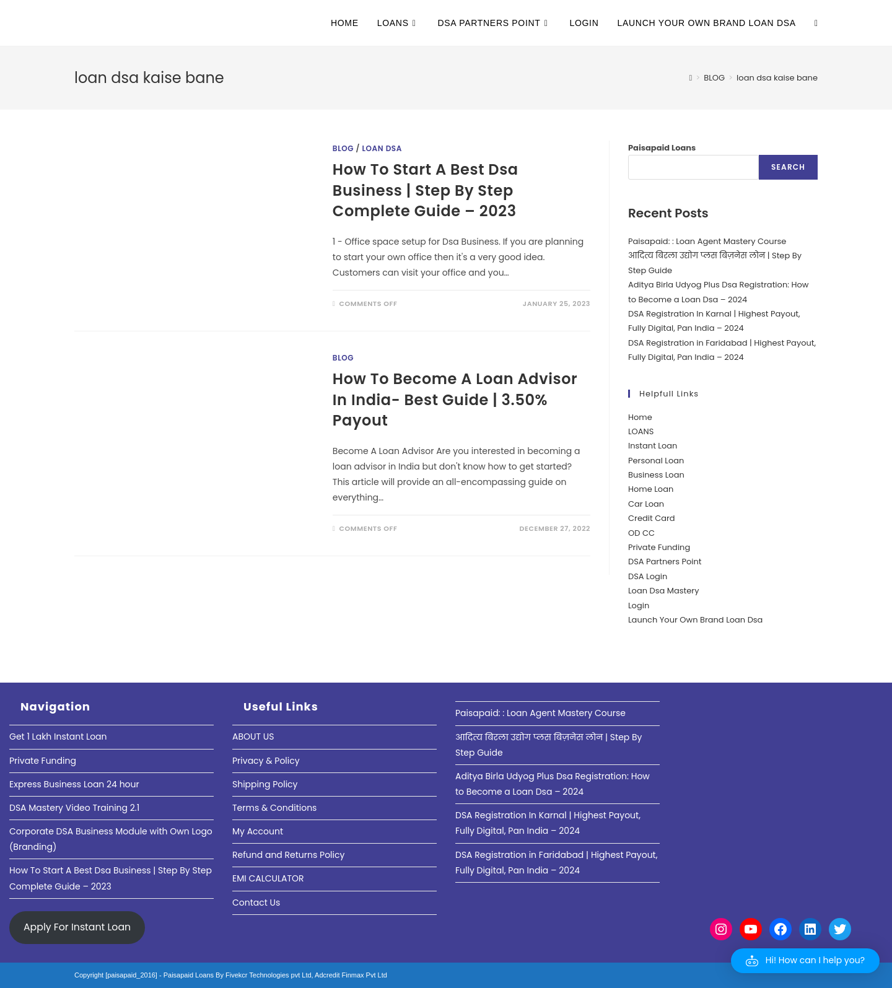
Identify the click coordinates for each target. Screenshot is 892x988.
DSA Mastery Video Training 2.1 (74, 808)
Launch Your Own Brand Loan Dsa (695, 620)
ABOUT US (253, 736)
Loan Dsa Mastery (663, 591)
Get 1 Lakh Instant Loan (58, 736)
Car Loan (646, 504)
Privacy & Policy (266, 760)
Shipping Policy (265, 784)
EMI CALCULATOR (268, 878)
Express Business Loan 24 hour (74, 784)
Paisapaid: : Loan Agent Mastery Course (707, 241)
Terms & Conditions (274, 808)
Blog (343, 148)
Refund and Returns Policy (288, 855)
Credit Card (651, 518)
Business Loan (656, 475)
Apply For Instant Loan (77, 927)
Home (640, 417)
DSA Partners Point (665, 561)
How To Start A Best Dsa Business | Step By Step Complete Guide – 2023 (425, 190)
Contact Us (256, 902)
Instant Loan (652, 446)
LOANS (641, 431)
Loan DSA (382, 148)
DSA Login (647, 576)
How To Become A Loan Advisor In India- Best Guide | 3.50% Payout (455, 400)
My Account (257, 831)
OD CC (641, 533)
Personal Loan (656, 460)
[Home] (690, 78)
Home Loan (650, 489)
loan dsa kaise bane (777, 78)
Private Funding (659, 547)
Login (638, 605)
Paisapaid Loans (662, 148)
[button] (805, 960)
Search (788, 167)
